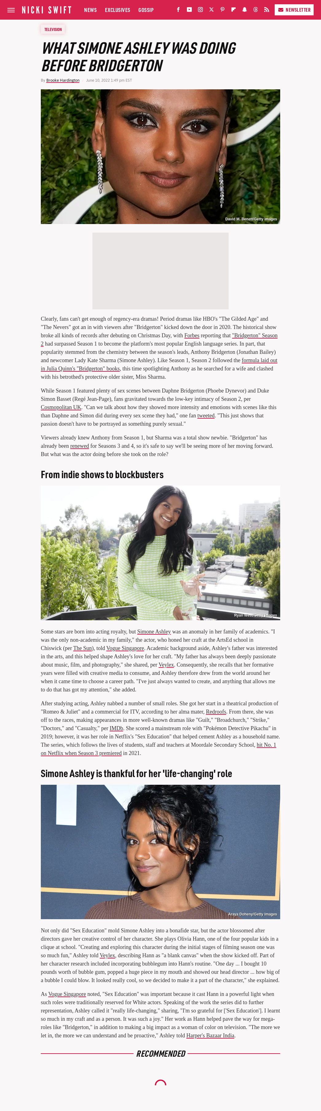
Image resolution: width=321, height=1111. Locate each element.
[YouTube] (189, 11)
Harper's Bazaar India (210, 1035)
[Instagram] (200, 11)
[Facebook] (178, 11)
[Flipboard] (233, 11)
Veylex (166, 665)
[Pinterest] (222, 11)
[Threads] (256, 11)
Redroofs (216, 712)
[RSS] (267, 11)
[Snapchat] (245, 11)
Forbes (191, 335)
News (90, 9)
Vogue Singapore (125, 648)
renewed (79, 446)
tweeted (206, 415)
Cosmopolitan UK (61, 407)
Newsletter (294, 9)
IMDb (116, 728)
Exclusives (117, 9)
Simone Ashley (154, 632)
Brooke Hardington (62, 80)
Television (53, 29)
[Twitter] (211, 11)
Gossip (145, 9)
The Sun (82, 648)
